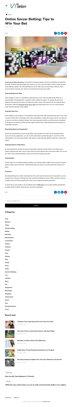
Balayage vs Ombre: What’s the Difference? (31, 341)
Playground (8, 287)
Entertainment (9, 237)
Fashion (7, 244)
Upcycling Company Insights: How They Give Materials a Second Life (39, 359)
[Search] (36, 201)
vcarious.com (46, 401)
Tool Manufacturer (10, 306)
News (6, 281)
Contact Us (8, 397)
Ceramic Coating (10, 228)
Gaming (7, 256)
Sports (7, 300)
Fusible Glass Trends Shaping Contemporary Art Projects (35, 350)
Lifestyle (7, 278)
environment (9, 241)
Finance (7, 250)
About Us (16, 397)
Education (8, 234)
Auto (6, 219)
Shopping (8, 294)
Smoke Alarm (9, 297)
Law (6, 275)
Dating (7, 231)
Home (7, 266)
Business (7, 222)
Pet (6, 284)
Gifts (6, 259)
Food (6, 253)
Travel (7, 309)
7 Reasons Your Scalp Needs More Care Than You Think (35, 322)
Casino (7, 225)
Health (7, 262)
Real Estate (8, 291)
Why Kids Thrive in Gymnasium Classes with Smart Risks (36, 331)
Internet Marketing (10, 272)
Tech (6, 303)
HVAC (7, 269)
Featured (7, 247)
